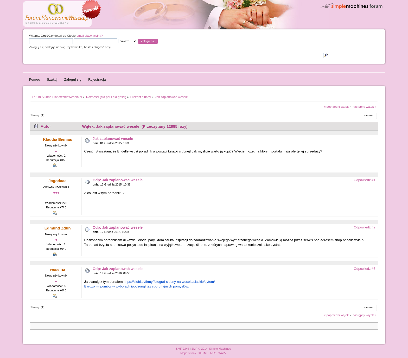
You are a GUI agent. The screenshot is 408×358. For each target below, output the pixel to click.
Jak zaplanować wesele (113, 139)
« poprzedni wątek (336, 106)
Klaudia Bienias (57, 139)
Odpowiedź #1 (364, 180)
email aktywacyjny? (89, 35)
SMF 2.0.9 (182, 348)
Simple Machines (220, 348)
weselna (57, 269)
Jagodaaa (58, 180)
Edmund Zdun (57, 228)
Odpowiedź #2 (364, 227)
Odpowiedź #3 (364, 269)
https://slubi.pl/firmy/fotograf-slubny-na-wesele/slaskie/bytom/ (169, 282)
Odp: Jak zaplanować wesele (118, 180)
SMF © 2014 (199, 348)
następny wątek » (364, 106)
